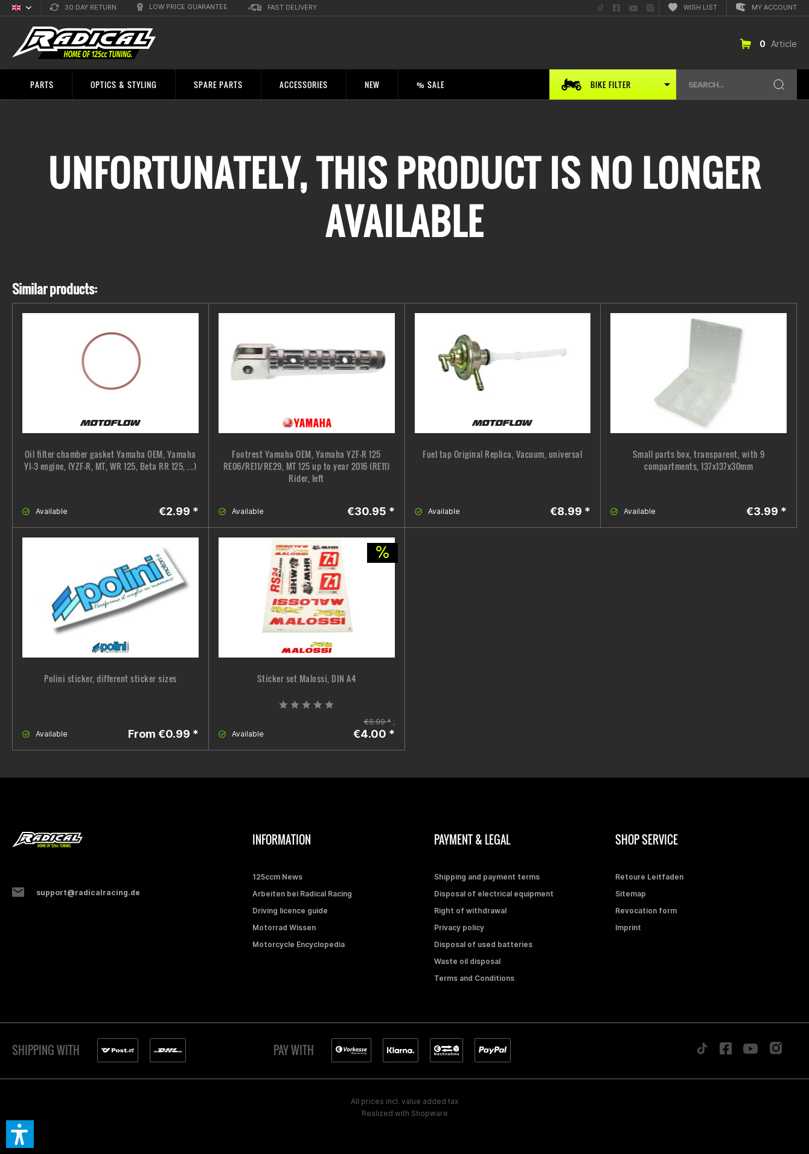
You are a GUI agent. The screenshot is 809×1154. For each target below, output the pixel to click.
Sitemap (630, 893)
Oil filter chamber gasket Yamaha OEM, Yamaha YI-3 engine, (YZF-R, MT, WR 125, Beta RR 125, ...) (110, 460)
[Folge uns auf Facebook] (616, 8)
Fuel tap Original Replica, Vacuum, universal (502, 454)
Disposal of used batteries (483, 944)
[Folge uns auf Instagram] (650, 8)
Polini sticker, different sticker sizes (110, 679)
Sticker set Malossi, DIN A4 (306, 679)
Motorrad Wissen (284, 927)
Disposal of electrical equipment (494, 893)
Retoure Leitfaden (649, 876)
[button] (20, 1134)
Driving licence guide (290, 910)
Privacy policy (459, 927)
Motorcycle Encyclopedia (298, 944)
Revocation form (646, 910)
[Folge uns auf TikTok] (600, 8)
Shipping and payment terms (487, 876)
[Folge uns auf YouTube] (633, 8)
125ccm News (277, 876)
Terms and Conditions (474, 978)
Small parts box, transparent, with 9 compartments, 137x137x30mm (699, 460)
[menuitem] (83, 8)
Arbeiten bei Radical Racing (302, 893)
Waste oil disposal (467, 961)
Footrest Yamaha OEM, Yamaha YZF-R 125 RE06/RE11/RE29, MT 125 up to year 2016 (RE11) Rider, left (306, 466)
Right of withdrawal (470, 910)
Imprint (628, 927)
